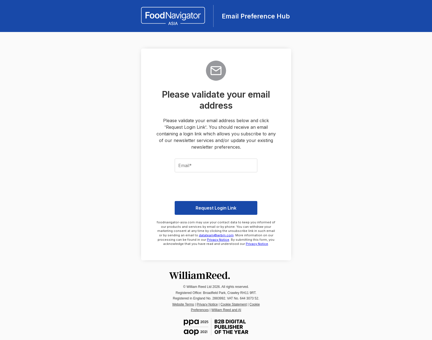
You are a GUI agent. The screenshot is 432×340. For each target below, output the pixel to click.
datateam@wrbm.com (216, 235)
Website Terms (183, 304)
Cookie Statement (233, 304)
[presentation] (216, 186)
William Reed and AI (226, 310)
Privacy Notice (218, 240)
